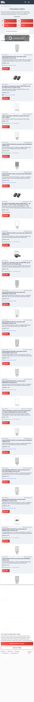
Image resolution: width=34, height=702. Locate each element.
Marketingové (6, 653)
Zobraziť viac (17, 16)
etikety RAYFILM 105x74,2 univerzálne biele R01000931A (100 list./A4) (13, 322)
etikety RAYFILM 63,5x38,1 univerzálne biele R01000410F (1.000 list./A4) (13, 381)
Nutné (4, 651)
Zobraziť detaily (30, 652)
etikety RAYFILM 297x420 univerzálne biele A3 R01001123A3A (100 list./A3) (14, 529)
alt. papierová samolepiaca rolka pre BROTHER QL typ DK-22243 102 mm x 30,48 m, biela (16, 87)
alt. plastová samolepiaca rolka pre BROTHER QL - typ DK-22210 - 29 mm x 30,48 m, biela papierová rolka (16, 204)
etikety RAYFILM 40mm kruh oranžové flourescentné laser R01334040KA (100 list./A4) (16, 470)
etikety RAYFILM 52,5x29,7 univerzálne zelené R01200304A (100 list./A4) (14, 57)
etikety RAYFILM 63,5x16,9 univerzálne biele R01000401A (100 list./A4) (13, 293)
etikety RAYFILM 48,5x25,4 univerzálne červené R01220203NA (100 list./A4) (14, 352)
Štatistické (17, 651)
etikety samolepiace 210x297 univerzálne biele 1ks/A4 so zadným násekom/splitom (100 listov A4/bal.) (16, 411)
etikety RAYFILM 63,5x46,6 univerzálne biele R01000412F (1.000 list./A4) (13, 500)
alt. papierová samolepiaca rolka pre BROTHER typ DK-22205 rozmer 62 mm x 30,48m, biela (16, 263)
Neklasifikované (14, 653)
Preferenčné (10, 651)
